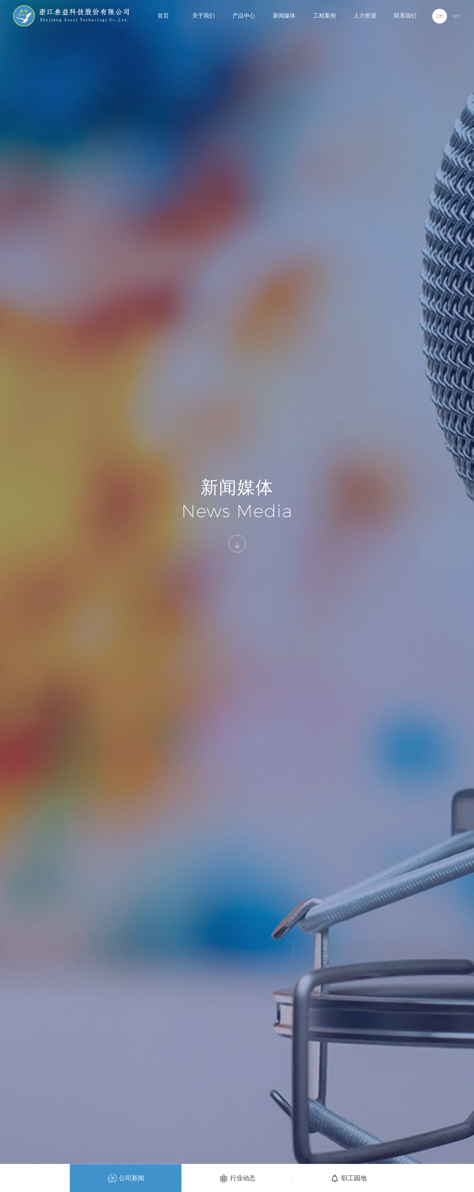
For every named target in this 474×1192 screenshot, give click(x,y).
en (456, 16)
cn (439, 16)
